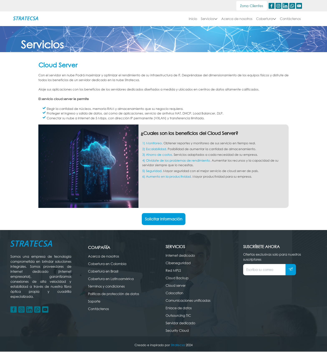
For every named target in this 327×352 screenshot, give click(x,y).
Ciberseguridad (178, 263)
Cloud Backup (177, 278)
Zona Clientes (250, 6)
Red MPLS (173, 271)
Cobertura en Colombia (107, 264)
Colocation (174, 293)
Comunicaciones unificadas (188, 301)
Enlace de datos (179, 308)
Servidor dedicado (180, 323)
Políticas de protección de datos (113, 294)
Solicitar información (163, 219)
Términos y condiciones (106, 287)
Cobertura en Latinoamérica (111, 279)
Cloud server (176, 286)
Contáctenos (290, 19)
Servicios (209, 19)
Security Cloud (177, 331)
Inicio (193, 19)
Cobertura (266, 19)
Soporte (94, 302)
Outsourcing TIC (178, 316)
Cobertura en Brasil (103, 272)
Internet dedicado (180, 256)
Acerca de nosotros (236, 19)
